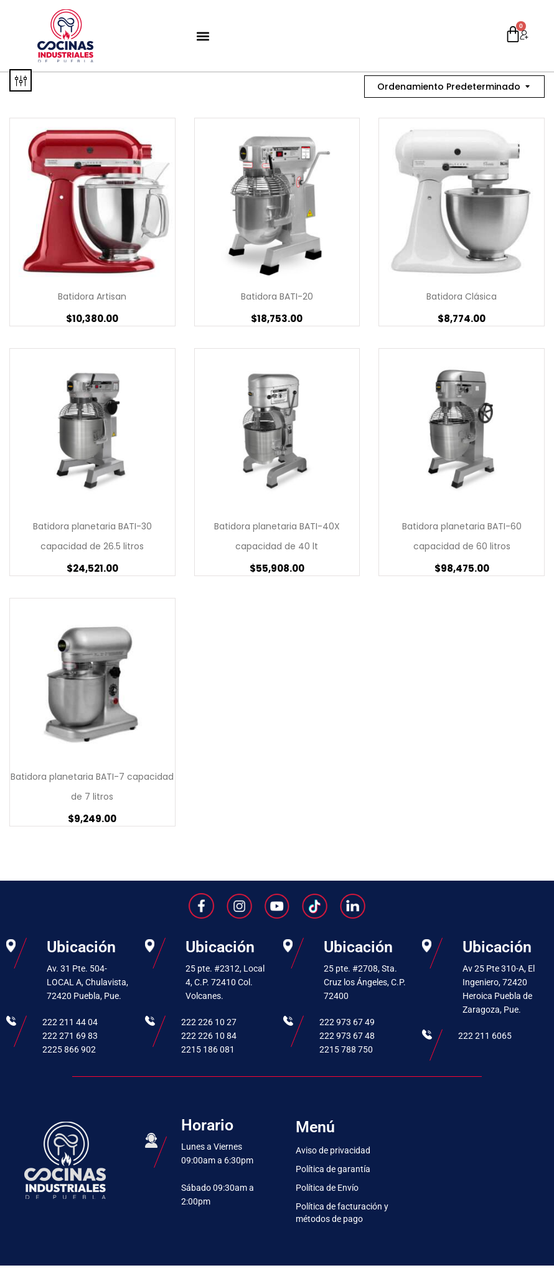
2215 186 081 (208, 1049)
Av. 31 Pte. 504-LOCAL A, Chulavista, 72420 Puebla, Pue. (87, 982)
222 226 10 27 (209, 1022)
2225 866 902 (69, 1049)
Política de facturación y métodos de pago (342, 1212)
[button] (202, 36)
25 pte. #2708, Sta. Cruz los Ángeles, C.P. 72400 (365, 982)
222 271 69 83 (70, 1036)
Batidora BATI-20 (277, 296)
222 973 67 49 (347, 1022)
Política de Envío (327, 1188)
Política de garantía (333, 1169)
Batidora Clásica (461, 296)
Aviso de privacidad (333, 1150)
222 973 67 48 (347, 1036)
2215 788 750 (346, 1049)
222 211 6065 (485, 1036)
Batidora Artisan (92, 296)
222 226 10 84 (209, 1036)
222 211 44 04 (70, 1022)
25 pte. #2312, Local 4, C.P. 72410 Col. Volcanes (225, 982)
